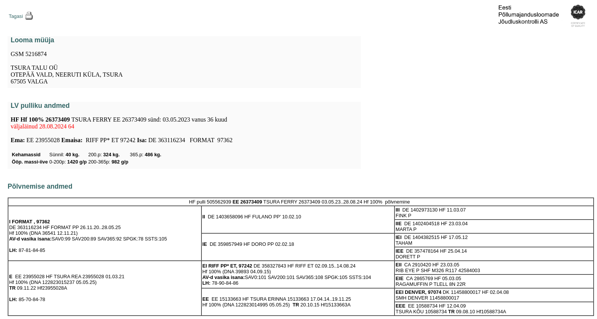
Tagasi (16, 16)
